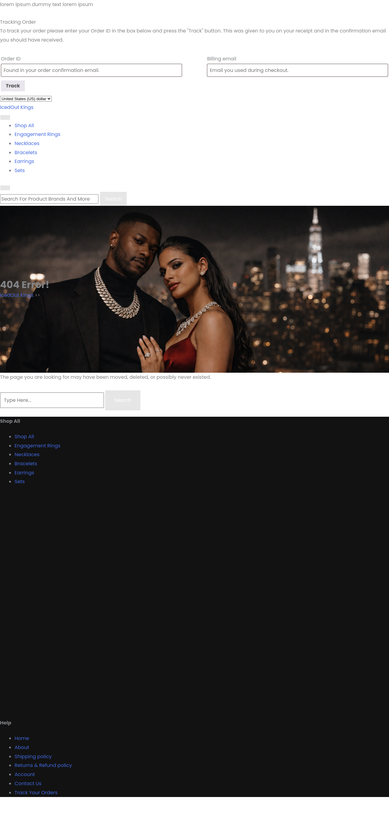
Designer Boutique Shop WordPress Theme (52, 808)
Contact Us (28, 783)
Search (113, 198)
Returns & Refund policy (43, 765)
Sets (20, 170)
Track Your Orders (36, 792)
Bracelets (26, 152)
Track (13, 85)
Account (25, 774)
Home (22, 738)
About (22, 747)
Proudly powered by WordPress (37, 826)
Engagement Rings (37, 134)
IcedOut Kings (16, 107)
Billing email (221, 58)
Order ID (11, 58)
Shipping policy (33, 756)
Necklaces (27, 143)
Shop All (24, 125)
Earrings (24, 161)
